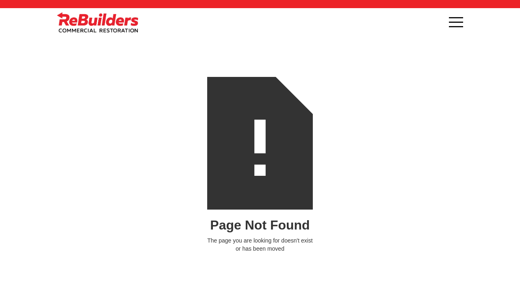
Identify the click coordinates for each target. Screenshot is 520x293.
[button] (456, 22)
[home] (97, 22)
